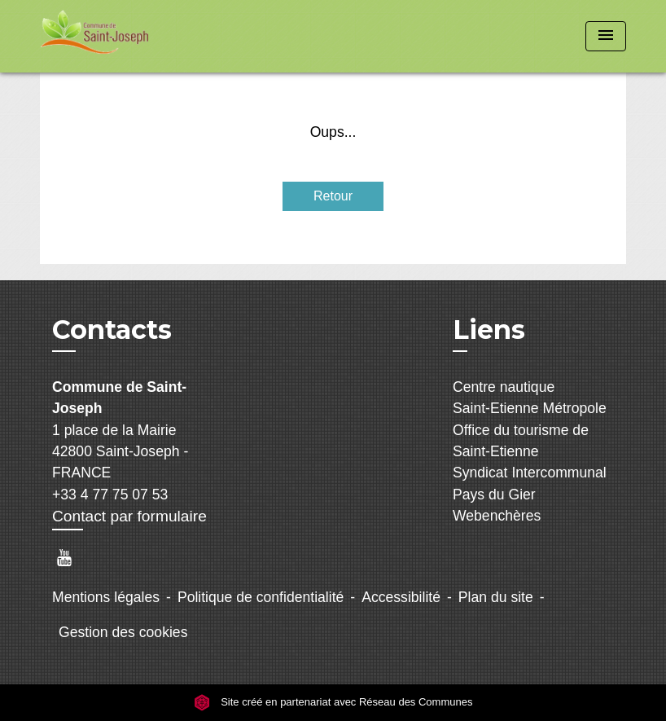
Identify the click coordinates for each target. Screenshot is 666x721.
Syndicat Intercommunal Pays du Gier (530, 483)
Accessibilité (400, 597)
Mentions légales (106, 597)
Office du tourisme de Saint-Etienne (521, 440)
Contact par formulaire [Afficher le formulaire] (129, 516)
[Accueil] (141, 36)
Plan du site (495, 597)
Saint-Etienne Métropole (530, 408)
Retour (333, 196)
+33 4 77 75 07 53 (110, 494)
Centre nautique (503, 387)
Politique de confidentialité (260, 597)
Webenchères (497, 516)
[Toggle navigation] (605, 36)
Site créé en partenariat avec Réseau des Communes (333, 703)
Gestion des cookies (123, 632)
